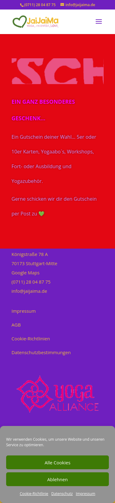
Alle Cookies (57, 462)
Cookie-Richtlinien (31, 338)
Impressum (85, 493)
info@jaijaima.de (29, 291)
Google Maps (26, 272)
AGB (16, 325)
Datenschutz (62, 493)
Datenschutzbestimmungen (41, 352)
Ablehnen (57, 479)
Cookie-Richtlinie (34, 493)
